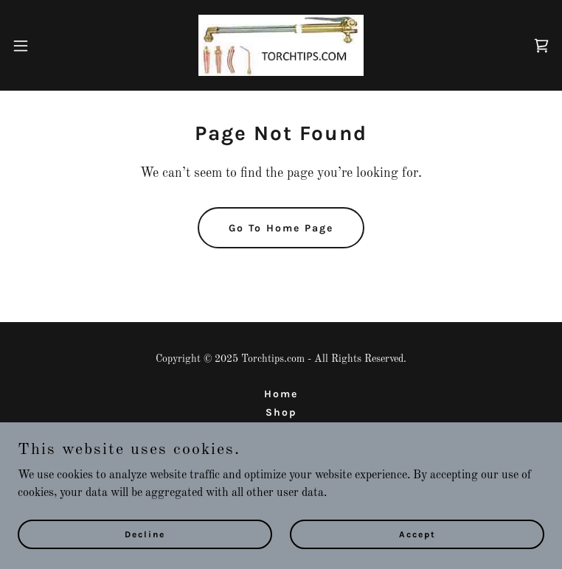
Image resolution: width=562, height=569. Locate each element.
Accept (417, 533)
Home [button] (281, 394)
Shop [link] (281, 412)
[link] (281, 45)
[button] (47, 45)
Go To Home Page (281, 228)
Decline (145, 533)
